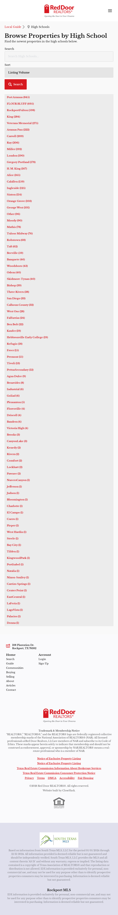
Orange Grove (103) (19, 201)
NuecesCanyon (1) (18, 480)
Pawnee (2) (14, 473)
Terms (41, 778)
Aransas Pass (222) (18, 129)
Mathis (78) (14, 227)
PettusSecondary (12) (20, 369)
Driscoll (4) (14, 415)
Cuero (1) (12, 519)
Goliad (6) (13, 395)
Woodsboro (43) (17, 266)
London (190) (15, 155)
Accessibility (67, 778)
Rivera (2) (13, 454)
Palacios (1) (14, 616)
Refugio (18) (14, 343)
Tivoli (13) (13, 363)
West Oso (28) (15, 311)
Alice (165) (13, 175)
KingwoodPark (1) (18, 558)
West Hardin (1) (16, 532)
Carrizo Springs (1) (18, 584)
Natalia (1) (13, 571)
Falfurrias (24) (16, 318)
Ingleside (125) (16, 188)
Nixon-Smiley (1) (18, 577)
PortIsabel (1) (15, 564)
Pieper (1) (13, 525)
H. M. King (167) (17, 168)
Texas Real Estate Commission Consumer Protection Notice (59, 773)
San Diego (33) (16, 298)
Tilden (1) (13, 551)
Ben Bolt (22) (15, 324)
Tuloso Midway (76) (20, 233)
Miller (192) (14, 149)
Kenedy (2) (14, 447)
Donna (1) (13, 623)
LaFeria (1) (13, 603)
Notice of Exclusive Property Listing (59, 758)
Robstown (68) (16, 240)
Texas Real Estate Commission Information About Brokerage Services (59, 768)
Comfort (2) (14, 460)
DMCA (52, 778)
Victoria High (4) (17, 428)
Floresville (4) (16, 408)
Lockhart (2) (14, 467)
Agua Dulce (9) (16, 376)
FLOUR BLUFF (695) (20, 103)
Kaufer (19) (14, 330)
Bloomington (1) (17, 499)
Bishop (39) (14, 285)
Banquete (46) (16, 259)
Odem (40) (14, 272)
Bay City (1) (14, 545)
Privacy (29, 778)
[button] (16, 84)
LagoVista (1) (15, 610)
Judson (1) (13, 493)
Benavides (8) (15, 382)
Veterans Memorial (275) (22, 123)
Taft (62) (12, 246)
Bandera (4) (14, 421)
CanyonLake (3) (17, 441)
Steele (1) (12, 538)
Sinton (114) (14, 194)
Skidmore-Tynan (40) (21, 279)
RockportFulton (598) (21, 110)
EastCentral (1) (16, 597)
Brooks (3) (13, 434)
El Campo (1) (15, 512)
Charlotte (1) (14, 506)
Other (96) (13, 214)
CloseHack (68, 790)
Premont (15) (15, 356)
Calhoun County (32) (20, 305)
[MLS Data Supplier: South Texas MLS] (59, 840)
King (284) (13, 116)
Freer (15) (13, 350)
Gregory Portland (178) (21, 162)
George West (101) (18, 207)
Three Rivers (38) (18, 292)
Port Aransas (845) (18, 97)
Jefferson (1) (14, 486)
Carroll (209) (15, 136)
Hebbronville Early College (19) (27, 337)
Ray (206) (13, 142)
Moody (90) (14, 220)
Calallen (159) (15, 181)
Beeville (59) (15, 253)
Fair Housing (85, 778)
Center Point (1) (17, 590)
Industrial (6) (15, 389)
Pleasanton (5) (16, 402)
